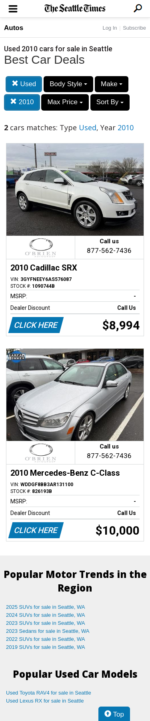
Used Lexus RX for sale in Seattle (45, 701)
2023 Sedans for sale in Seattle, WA (47, 631)
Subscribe (134, 28)
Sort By (110, 102)
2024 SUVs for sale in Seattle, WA (45, 615)
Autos (13, 28)
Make (111, 84)
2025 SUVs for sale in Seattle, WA (45, 607)
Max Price (64, 102)
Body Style (68, 84)
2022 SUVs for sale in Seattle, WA (45, 639)
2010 (22, 102)
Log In (109, 28)
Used (24, 84)
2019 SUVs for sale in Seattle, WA (45, 647)
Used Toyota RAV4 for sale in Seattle (48, 693)
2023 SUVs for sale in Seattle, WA (45, 623)
